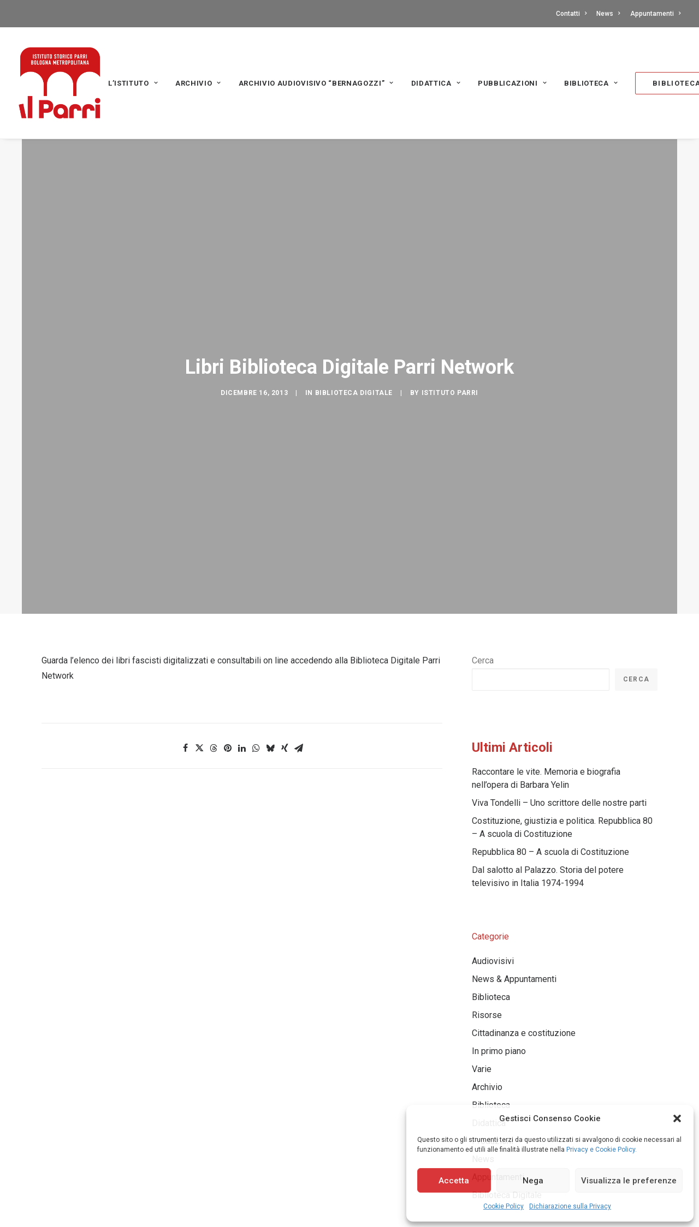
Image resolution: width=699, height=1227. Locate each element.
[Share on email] (298, 716)
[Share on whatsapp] (256, 716)
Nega (533, 1181)
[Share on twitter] (199, 716)
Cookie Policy (503, 1206)
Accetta (454, 1181)
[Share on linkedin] (241, 716)
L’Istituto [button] (133, 83)
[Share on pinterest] (227, 716)
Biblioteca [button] (591, 83)
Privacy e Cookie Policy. (601, 1149)
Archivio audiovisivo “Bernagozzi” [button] (316, 83)
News (608, 13)
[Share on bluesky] (270, 716)
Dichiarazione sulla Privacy (570, 1206)
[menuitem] (573, 13)
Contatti (571, 13)
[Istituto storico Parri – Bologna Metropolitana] (59, 83)
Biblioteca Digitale (354, 377)
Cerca (483, 629)
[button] (677, 1118)
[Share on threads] (213, 716)
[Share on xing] (284, 716)
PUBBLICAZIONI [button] (512, 83)
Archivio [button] (198, 83)
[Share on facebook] (185, 716)
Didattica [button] (435, 83)
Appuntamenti (655, 13)
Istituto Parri (450, 377)
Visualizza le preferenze (629, 1181)
